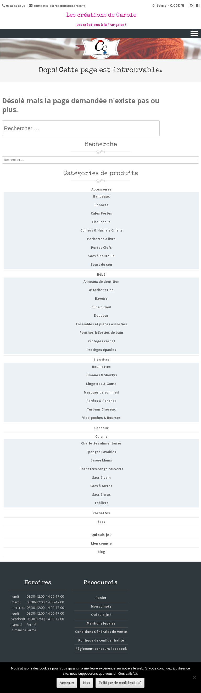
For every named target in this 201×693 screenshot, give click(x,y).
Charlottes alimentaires (101, 443)
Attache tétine (101, 290)
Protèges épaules (101, 350)
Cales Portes (101, 213)
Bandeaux (101, 196)
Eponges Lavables (101, 452)
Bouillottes (101, 367)
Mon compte (101, 543)
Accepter (67, 683)
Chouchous (101, 222)
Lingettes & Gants (101, 384)
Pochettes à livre (101, 239)
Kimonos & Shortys (101, 375)
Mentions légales (101, 623)
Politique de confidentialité (101, 640)
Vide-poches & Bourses (101, 417)
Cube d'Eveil (101, 307)
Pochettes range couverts (101, 469)
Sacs (101, 521)
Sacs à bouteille (101, 256)
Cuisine (101, 436)
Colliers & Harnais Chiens (101, 230)
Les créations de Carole (101, 16)
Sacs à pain (101, 477)
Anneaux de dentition (101, 281)
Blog (101, 552)
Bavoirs (101, 298)
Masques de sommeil (101, 392)
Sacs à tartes (101, 486)
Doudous (101, 315)
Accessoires (101, 189)
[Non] (194, 677)
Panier (101, 598)
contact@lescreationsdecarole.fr (59, 6)
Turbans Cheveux (101, 409)
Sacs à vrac (101, 494)
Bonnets (101, 205)
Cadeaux (101, 428)
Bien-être (101, 359)
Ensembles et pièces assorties (101, 324)
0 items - (168, 5)
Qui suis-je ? (101, 535)
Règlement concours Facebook (101, 648)
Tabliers (101, 503)
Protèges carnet (101, 341)
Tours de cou (101, 264)
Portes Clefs (101, 247)
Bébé (101, 274)
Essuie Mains (101, 460)
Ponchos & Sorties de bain (101, 332)
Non (86, 683)
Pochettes (101, 513)
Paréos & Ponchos (101, 401)
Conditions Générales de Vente (101, 632)
